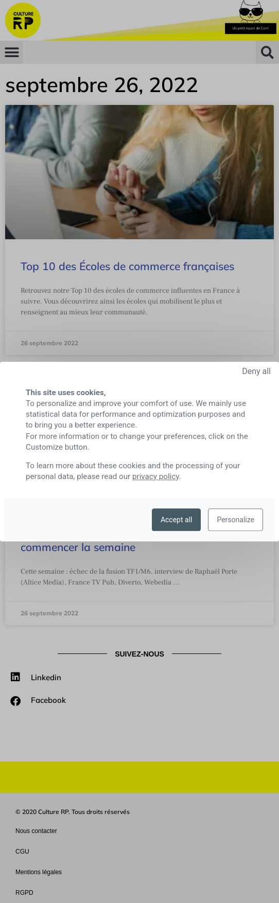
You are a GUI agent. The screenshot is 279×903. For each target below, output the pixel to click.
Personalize (235, 520)
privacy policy (155, 476)
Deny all (256, 371)
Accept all (177, 520)
